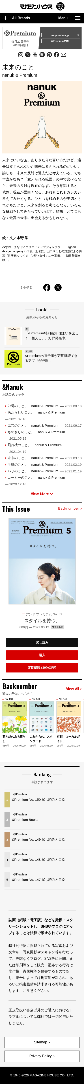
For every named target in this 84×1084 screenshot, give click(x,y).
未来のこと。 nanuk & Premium (45, 458)
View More (42, 494)
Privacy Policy (40, 1056)
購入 (42, 655)
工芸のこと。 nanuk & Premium (45, 425)
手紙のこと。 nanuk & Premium (45, 464)
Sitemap (40, 1042)
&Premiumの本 (65, 41)
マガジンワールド (42, 6)
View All (74, 689)
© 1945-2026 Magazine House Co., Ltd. (42, 1075)
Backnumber (70, 509)
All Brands (17, 18)
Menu (69, 18)
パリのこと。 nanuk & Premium (45, 471)
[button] (79, 721)
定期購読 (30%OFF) (42, 667)
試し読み (42, 642)
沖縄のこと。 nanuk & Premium (45, 406)
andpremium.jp (65, 35)
